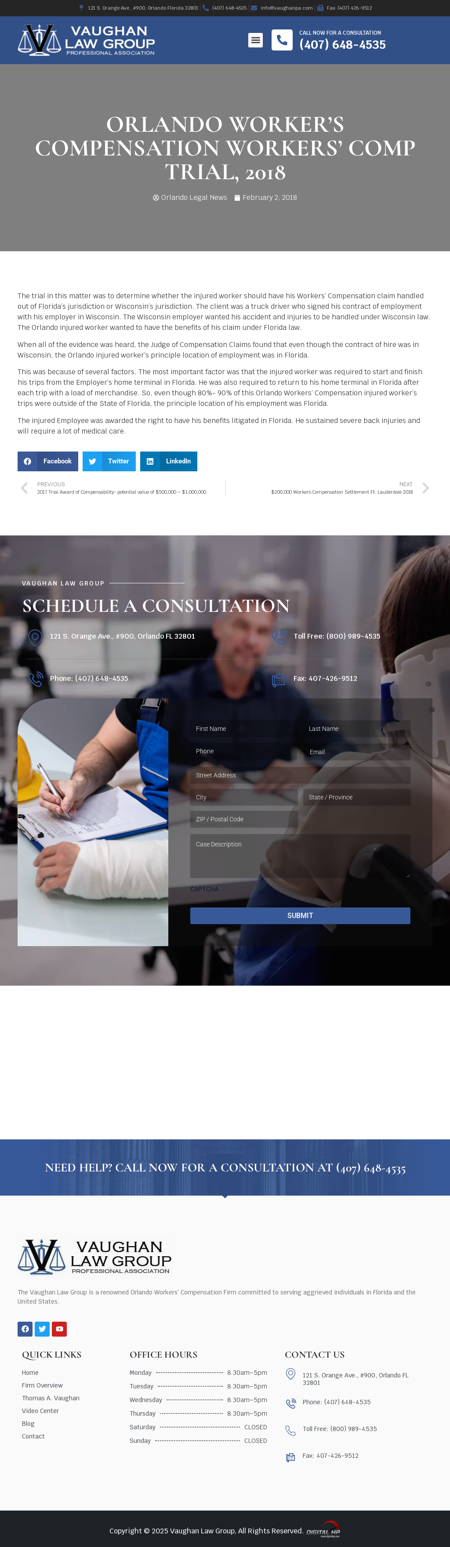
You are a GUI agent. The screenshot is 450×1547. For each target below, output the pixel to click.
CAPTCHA (204, 889)
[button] (255, 40)
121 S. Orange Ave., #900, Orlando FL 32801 (122, 636)
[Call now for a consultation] (282, 40)
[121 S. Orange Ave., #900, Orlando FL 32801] (35, 638)
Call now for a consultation (340, 32)
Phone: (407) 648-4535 (89, 678)
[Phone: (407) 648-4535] (35, 680)
